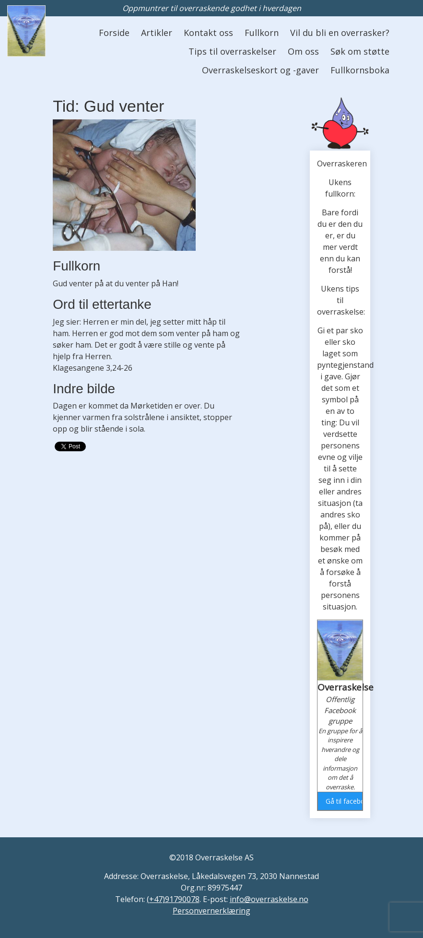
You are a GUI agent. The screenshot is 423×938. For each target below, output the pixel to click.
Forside (114, 32)
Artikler (156, 32)
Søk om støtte (359, 51)
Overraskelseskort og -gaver (260, 70)
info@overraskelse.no (269, 899)
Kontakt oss (208, 32)
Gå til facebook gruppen (344, 801)
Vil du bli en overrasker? (339, 32)
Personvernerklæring (211, 910)
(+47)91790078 (173, 899)
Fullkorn (262, 32)
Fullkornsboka (359, 70)
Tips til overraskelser (232, 51)
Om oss (303, 51)
